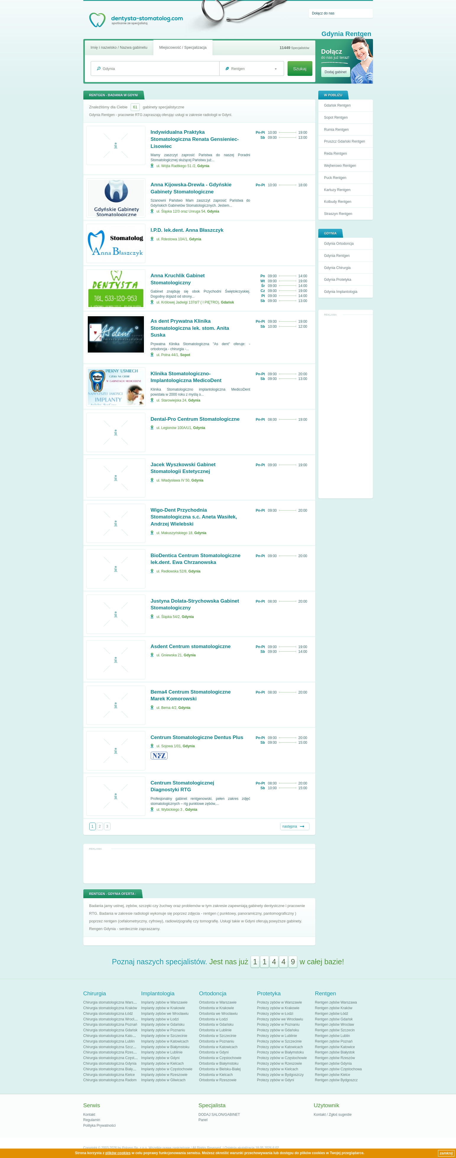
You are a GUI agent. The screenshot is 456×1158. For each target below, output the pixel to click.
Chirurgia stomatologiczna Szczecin (111, 1047)
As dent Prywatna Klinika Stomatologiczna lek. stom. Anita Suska (190, 328)
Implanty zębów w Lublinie (162, 1052)
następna (290, 826)
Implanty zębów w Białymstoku (165, 1047)
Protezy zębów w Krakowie (278, 1008)
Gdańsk (227, 302)
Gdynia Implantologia (341, 292)
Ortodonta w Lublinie (215, 1030)
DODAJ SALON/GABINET (219, 1115)
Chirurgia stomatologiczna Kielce (109, 1075)
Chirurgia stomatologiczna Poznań (110, 1024)
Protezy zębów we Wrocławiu (280, 1019)
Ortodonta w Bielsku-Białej (220, 1069)
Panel (203, 1120)
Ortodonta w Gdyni (214, 1052)
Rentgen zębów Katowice (335, 1047)
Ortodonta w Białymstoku (218, 1063)
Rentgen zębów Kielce (332, 1075)
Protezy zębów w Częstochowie (282, 1058)
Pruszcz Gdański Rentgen (344, 141)
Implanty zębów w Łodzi (160, 1019)
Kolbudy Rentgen (337, 202)
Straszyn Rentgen (338, 214)
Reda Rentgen (335, 153)
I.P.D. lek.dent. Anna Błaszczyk (187, 230)
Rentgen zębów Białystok (335, 1052)
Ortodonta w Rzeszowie (218, 1080)
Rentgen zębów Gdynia (333, 1063)
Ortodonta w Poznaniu (216, 1041)
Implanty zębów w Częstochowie (166, 1069)
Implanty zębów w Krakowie (163, 1008)
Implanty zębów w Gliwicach (163, 1080)
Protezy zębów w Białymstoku (280, 1052)
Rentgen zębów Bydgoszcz (336, 1080)
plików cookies (118, 1153)
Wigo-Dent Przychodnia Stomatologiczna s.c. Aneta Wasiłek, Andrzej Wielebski (194, 517)
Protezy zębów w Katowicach (280, 1047)
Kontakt (89, 1115)
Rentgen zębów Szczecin (335, 1030)
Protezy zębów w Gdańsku (278, 1030)
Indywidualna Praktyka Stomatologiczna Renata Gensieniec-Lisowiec (195, 139)
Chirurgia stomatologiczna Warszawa (112, 1002)
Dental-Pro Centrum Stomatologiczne (195, 419)
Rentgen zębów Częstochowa (338, 1069)
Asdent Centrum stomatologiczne (191, 646)
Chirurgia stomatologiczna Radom (110, 1080)
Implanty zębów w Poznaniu (163, 1030)
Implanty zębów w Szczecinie (164, 1036)
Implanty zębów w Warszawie (164, 1002)
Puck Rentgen (335, 178)
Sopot (185, 355)
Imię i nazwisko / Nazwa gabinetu (119, 47)
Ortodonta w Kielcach (216, 1075)
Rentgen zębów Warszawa (336, 1002)
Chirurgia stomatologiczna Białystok (111, 1069)
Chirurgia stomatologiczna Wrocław (111, 1019)
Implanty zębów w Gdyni (160, 1058)
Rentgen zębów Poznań (334, 1041)
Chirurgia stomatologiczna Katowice (111, 1036)
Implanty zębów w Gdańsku (163, 1024)
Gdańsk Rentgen (337, 105)
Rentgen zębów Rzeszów (335, 1058)
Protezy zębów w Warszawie (279, 1002)
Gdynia (203, 166)
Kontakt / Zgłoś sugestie (333, 1115)
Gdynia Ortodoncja (339, 244)
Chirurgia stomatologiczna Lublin (109, 1041)
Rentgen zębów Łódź (331, 1014)
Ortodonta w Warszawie (218, 1002)
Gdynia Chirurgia (337, 268)
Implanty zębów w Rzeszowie (164, 1075)
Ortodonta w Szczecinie (217, 1036)
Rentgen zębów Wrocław (334, 1024)
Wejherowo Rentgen (340, 166)
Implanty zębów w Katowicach (165, 1041)
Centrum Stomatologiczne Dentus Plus (197, 737)
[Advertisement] (345, 406)
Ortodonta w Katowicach (218, 1047)
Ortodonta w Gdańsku (216, 1024)
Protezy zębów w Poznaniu (278, 1024)
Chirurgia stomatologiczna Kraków (110, 1008)
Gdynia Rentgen (337, 256)
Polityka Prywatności (99, 1125)
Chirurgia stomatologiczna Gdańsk (110, 1030)
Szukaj (299, 68)
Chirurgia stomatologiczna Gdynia (110, 1063)
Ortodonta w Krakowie (216, 1008)
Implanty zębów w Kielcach (162, 1063)
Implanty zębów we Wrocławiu (165, 1014)
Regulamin (91, 1120)
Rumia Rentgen (336, 130)
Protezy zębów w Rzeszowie (279, 1063)
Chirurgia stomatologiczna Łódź (108, 1014)
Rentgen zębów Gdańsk (334, 1019)
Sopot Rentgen (336, 117)
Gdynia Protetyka (337, 280)
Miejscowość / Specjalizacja (183, 47)
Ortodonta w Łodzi (213, 1019)
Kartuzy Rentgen (337, 190)
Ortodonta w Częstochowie (220, 1058)
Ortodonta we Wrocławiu (218, 1014)
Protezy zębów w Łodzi (275, 1014)
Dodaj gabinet (336, 72)
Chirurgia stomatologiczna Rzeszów (111, 1052)
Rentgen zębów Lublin (332, 1036)
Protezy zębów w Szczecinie (279, 1041)
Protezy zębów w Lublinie (277, 1036)
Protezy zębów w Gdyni (275, 1080)
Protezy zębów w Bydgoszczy (280, 1075)
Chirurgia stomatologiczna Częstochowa (115, 1058)
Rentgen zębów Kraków (334, 1008)
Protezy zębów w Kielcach (277, 1069)
